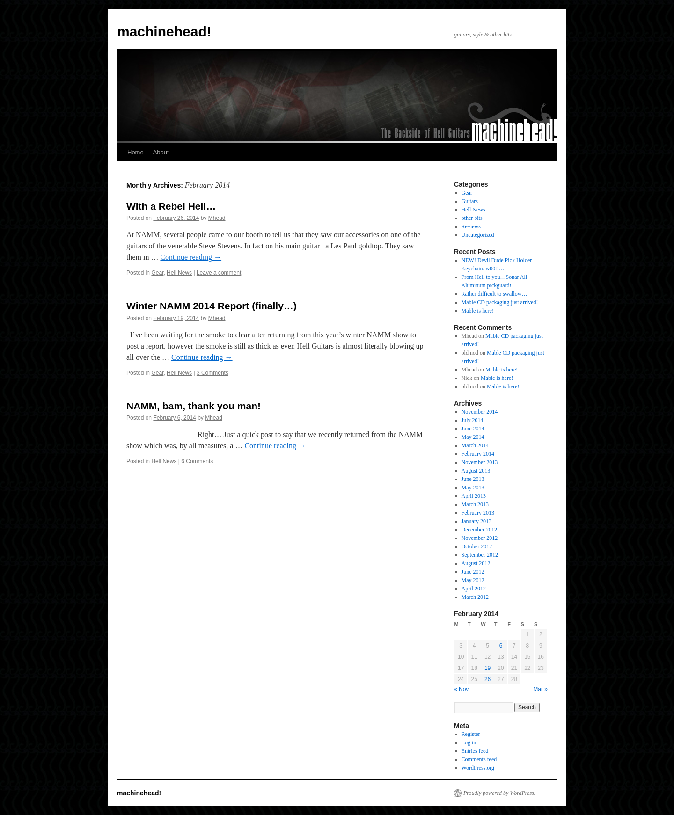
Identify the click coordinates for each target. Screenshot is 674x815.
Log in (469, 742)
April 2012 (474, 588)
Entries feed (475, 751)
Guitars (470, 201)
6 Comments (197, 461)
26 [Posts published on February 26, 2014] (487, 679)
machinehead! (164, 31)
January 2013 (476, 521)
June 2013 (473, 479)
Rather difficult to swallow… (494, 294)
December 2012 (479, 529)
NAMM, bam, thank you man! (193, 405)
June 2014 (473, 428)
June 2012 (473, 571)
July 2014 (473, 420)
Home (135, 152)
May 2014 (473, 437)
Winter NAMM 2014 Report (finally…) (211, 305)
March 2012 (475, 597)
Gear (157, 272)
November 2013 (480, 462)
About (161, 152)
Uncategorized (478, 235)
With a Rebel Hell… (171, 206)
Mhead (217, 218)
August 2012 (476, 563)
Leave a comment (219, 272)
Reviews (471, 226)
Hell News (179, 272)
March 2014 (475, 445)
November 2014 (480, 411)
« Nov (461, 689)
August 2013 (476, 470)
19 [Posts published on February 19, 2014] (487, 668)
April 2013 (474, 496)
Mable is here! (478, 310)
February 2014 (478, 454)
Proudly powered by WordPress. (499, 793)
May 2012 (473, 580)
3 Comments (212, 373)
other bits (472, 218)
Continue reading (190, 257)
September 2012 (480, 555)
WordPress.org (478, 767)
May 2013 (473, 487)
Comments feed (479, 759)
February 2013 (478, 512)
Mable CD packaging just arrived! (500, 302)
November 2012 (480, 538)
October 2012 (477, 546)
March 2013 (475, 504)
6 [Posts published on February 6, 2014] (501, 645)
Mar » (540, 689)
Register (471, 734)
